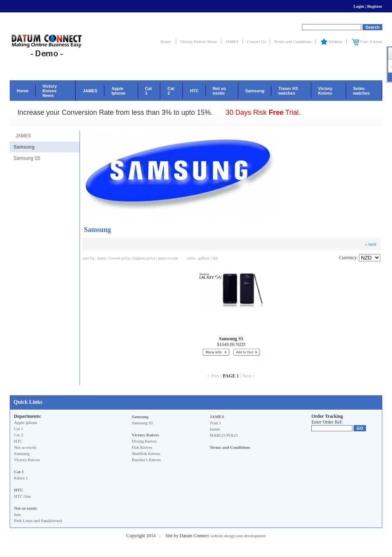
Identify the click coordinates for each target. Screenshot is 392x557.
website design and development (237, 535)
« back (370, 244)
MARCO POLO (224, 435)
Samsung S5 (27, 158)
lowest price (119, 258)
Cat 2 (170, 90)
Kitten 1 (21, 478)
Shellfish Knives (146, 453)
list (215, 258)
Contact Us (256, 41)
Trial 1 (215, 422)
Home (166, 41)
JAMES (232, 41)
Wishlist (331, 41)
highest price (144, 258)
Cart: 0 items (367, 41)
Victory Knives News (198, 41)
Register (374, 6)
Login (358, 6)
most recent (168, 258)
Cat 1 (148, 90)
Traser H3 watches (288, 90)
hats (17, 514)
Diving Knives (144, 441)
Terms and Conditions (293, 41)
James (215, 429)
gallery (204, 258)
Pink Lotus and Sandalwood (38, 520)
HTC (194, 90)
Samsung (255, 90)
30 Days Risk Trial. (262, 112)
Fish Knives (142, 447)
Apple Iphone (118, 90)
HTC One (22, 496)
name (101, 258)
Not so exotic (219, 90)
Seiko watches (361, 90)
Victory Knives (325, 90)
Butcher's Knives (146, 459)
